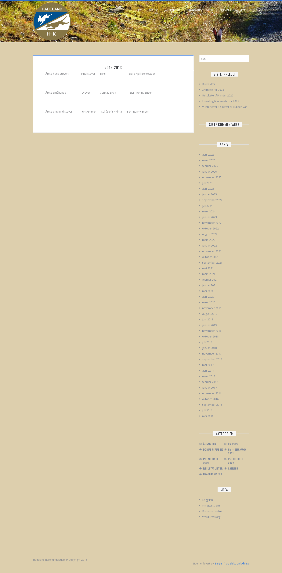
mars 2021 (208, 274)
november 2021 (212, 251)
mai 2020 (208, 291)
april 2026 (208, 154)
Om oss (153, 10)
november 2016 (212, 393)
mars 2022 (208, 240)
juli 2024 (207, 205)
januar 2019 (209, 325)
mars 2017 (208, 376)
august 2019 (209, 313)
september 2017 (212, 359)
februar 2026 (210, 166)
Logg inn (207, 500)
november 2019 (212, 308)
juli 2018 (207, 342)
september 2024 (212, 200)
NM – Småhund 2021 (237, 451)
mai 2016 (208, 416)
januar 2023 (209, 217)
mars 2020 (208, 302)
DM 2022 (233, 444)
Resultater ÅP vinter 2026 (217, 95)
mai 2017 (208, 365)
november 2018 (212, 331)
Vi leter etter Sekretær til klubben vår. (224, 107)
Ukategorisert (212, 474)
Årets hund (172, 10)
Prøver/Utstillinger (200, 10)
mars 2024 (208, 211)
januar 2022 (209, 245)
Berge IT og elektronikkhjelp (232, 563)
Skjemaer (225, 10)
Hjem (139, 10)
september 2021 (212, 262)
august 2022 (209, 234)
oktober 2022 (210, 228)
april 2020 (208, 296)
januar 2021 (209, 285)
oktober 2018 (210, 336)
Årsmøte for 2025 (213, 90)
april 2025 (208, 188)
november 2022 (212, 223)
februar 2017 (210, 382)
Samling (233, 468)
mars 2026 (208, 160)
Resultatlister (213, 468)
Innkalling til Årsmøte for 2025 (220, 101)
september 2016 (212, 404)
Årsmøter (209, 444)
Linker (242, 10)
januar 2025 (209, 194)
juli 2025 (207, 183)
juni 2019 (207, 319)
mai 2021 (208, 268)
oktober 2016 (210, 399)
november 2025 (212, 177)
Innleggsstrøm (211, 505)
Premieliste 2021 (210, 461)
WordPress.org (211, 517)
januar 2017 (209, 387)
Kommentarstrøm (213, 511)
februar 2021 (210, 279)
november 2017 (212, 353)
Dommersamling (213, 449)
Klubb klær (208, 84)
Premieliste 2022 (235, 461)
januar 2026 (209, 171)
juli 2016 (207, 410)
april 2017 (208, 370)
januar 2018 (209, 348)
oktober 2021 (210, 257)
